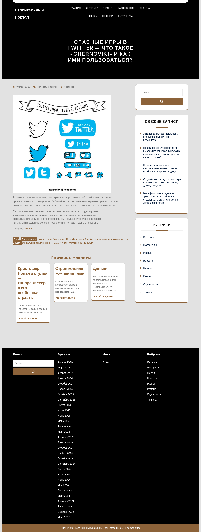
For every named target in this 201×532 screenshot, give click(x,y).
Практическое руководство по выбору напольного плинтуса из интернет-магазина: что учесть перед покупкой (161, 152)
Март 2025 (64, 431)
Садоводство (126, 8)
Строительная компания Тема (69, 271)
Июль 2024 (64, 474)
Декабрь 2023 (66, 511)
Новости (107, 16)
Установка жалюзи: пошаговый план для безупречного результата (160, 137)
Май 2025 (63, 421)
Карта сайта (125, 16)
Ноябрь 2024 (65, 453)
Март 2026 (64, 367)
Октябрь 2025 (66, 394)
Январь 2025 (65, 442)
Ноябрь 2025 (65, 388)
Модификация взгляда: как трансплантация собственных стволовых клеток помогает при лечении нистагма (161, 198)
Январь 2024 (65, 506)
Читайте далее (28, 318)
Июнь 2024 (64, 479)
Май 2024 (63, 485)
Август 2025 (65, 405)
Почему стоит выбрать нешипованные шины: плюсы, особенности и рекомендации (160, 168)
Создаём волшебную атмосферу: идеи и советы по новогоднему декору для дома (162, 182)
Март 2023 (64, 517)
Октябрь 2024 (66, 458)
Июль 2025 (64, 410)
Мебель (92, 16)
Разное (28, 228)
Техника (145, 8)
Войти (105, 362)
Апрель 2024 (65, 490)
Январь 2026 (65, 378)
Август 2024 (64, 469)
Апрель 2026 (65, 362)
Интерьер (92, 8)
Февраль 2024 (66, 501)
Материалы (150, 244)
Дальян (100, 268)
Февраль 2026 (66, 372)
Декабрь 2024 (66, 447)
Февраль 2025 (66, 437)
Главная (76, 8)
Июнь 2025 (64, 415)
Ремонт (107, 8)
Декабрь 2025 (66, 383)
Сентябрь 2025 (66, 399)
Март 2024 (64, 495)
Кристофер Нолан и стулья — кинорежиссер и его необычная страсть (32, 283)
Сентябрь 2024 (66, 463)
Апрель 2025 (65, 426)
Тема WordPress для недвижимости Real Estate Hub (90, 527)
